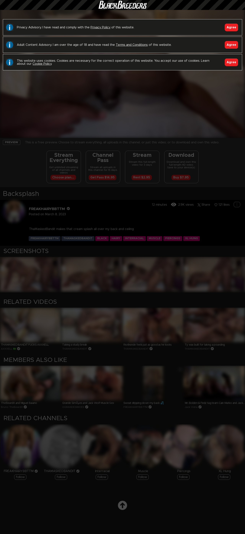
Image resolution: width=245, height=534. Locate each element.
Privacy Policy (100, 27)
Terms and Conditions (132, 44)
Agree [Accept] (231, 27)
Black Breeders (122, 8)
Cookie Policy (42, 63)
